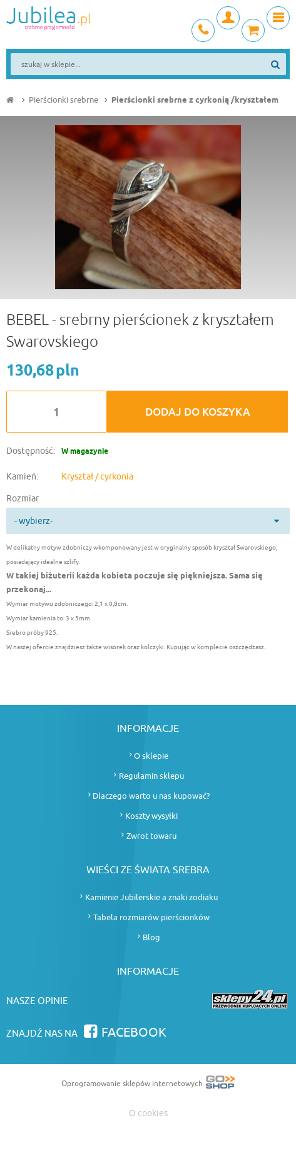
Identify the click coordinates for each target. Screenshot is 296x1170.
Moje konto (228, 17)
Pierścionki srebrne (63, 100)
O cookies (148, 1113)
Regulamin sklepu (151, 776)
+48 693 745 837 (203, 30)
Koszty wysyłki (151, 816)
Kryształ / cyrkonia (97, 476)
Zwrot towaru (151, 836)
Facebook (133, 1032)
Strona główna (11, 100)
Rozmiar (22, 498)
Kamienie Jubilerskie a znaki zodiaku (151, 897)
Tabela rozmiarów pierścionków (151, 917)
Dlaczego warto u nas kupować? (151, 796)
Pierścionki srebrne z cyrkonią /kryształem (194, 100)
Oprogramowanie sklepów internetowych (148, 1084)
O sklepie (151, 756)
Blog (151, 937)
